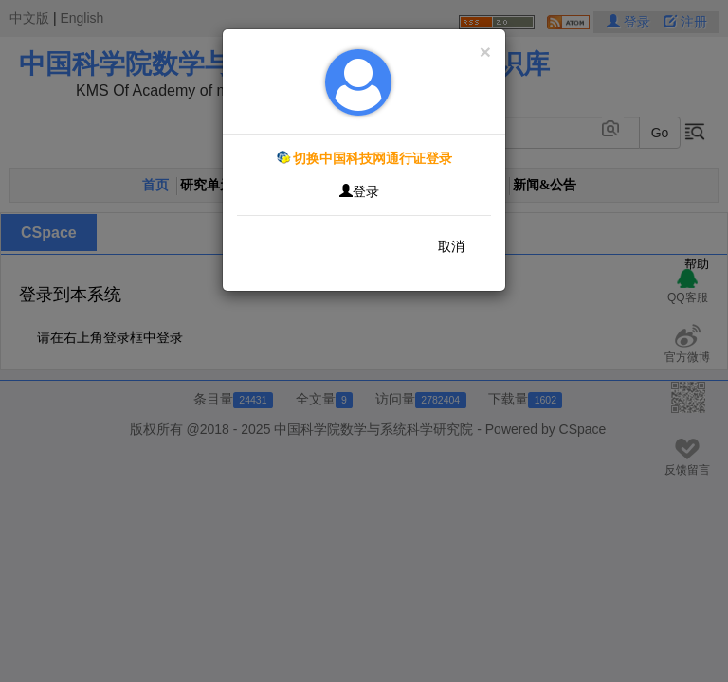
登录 (359, 191)
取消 (451, 246)
